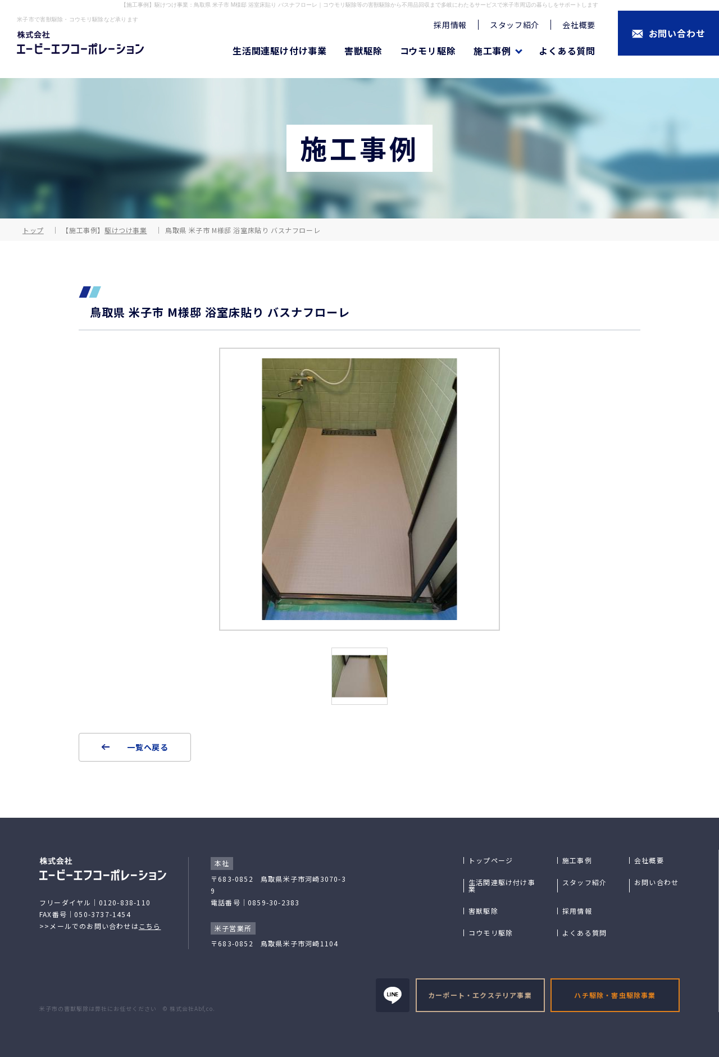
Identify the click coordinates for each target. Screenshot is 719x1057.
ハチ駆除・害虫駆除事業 (615, 995)
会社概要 (578, 25)
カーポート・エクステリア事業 (480, 995)
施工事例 (577, 860)
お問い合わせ (656, 882)
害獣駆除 (363, 50)
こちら (150, 926)
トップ (33, 230)
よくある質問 (567, 50)
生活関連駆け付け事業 (280, 50)
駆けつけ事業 (125, 230)
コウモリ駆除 (428, 50)
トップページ (490, 860)
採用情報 (450, 25)
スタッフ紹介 (514, 25)
